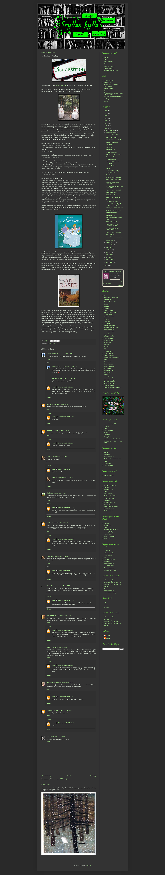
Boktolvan (107, 434)
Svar (49, 363)
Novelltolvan (107, 344)
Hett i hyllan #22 (110, 215)
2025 (106, 113)
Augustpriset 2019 (111, 159)
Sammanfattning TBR (112, 135)
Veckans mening (109, 383)
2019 (106, 128)
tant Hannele (55, 378)
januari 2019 (110, 262)
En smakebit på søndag (111, 312)
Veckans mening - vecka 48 (113, 140)
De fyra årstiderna (109, 310)
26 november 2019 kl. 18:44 (66, 387)
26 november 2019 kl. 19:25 (64, 710)
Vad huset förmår (109, 379)
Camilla (49, 523)
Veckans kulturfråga (109, 381)
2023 (106, 118)
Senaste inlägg (46, 776)
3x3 (105, 295)
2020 (106, 125)
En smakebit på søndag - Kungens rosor (113, 171)
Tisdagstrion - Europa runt (113, 197)
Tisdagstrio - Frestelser (112, 157)
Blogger (89, 865)
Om (105, 603)
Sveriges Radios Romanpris (112, 84)
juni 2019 (109, 250)
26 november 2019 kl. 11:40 (67, 378)
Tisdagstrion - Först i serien (113, 179)
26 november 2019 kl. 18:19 (59, 647)
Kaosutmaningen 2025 (110, 424)
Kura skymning (110, 145)
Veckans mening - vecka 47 (113, 177)
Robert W (49, 456)
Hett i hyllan (107, 323)
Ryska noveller (108, 351)
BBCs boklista (108, 86)
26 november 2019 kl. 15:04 (65, 477)
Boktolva (106, 306)
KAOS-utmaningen (109, 502)
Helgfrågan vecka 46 (112, 192)
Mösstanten (50, 586)
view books (120, 285)
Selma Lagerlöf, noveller (111, 506)
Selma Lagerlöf (108, 353)
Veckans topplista (109, 385)
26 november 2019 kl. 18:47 (66, 539)
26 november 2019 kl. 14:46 (60, 523)
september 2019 (111, 242)
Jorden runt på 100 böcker (111, 70)
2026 (106, 111)
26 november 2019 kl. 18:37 (65, 682)
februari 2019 (110, 259)
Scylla (53, 387)
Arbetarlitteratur (108, 89)
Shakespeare (108, 99)
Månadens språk (109, 336)
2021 (106, 123)
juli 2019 (108, 247)
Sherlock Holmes (109, 355)
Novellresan (107, 342)
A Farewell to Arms (111, 166)
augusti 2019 (110, 245)
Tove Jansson (108, 372)
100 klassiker (108, 91)
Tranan (106, 64)
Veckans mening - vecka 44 (113, 232)
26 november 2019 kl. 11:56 (61, 430)
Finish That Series (109, 317)
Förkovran (107, 57)
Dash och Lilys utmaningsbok (114, 237)
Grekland (106, 607)
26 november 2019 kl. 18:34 (66, 600)
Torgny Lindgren (108, 370)
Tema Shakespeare (109, 366)
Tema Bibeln (107, 362)
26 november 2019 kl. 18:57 (66, 696)
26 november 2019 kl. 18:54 (66, 630)
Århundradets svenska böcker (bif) (114, 97)
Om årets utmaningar (110, 485)
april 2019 (109, 255)
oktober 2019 (110, 240)
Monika (49, 493)
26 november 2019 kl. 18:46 (66, 507)
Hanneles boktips (51, 354)
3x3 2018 (106, 619)
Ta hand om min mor (112, 137)
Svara (48, 359)
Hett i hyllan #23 (110, 195)
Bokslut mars (45, 785)
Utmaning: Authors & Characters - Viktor (112, 200)
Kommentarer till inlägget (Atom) (60, 779)
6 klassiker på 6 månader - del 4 (113, 584)
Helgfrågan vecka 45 (112, 212)
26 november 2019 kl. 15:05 (60, 556)
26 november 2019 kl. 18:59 (66, 665)
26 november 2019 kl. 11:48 (60, 404)
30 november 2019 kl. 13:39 (57, 736)
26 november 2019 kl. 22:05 (66, 723)
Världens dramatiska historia (112, 387)
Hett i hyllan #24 (110, 149)
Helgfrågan (107, 321)
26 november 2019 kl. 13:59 (66, 469)
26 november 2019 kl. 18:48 (66, 570)
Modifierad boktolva (109, 66)
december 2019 (110, 130)
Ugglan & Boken (61, 85)
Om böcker (107, 347)
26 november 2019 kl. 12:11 (60, 456)
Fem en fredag (108, 315)
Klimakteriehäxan (52, 682)
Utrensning (109, 147)
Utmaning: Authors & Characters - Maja (112, 224)
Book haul (107, 308)
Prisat (105, 59)
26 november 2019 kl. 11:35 (70, 366)
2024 (106, 116)
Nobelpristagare (108, 80)
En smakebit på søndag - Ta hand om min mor (114, 204)
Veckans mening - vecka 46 (113, 190)
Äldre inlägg (92, 776)
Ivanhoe (108, 168)
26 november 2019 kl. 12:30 (59, 493)
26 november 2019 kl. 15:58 (62, 586)
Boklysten (49, 430)
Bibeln (106, 101)
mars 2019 (109, 257)
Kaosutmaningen (109, 68)
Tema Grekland (108, 364)
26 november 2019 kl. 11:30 (65, 354)
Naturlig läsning (108, 62)
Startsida (69, 776)
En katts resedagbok (111, 152)
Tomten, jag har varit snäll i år (114, 208)
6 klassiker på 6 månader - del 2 (113, 623)
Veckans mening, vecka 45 (113, 210)
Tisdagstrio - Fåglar (111, 221)
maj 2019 (109, 252)
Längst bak (107, 334)
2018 (106, 265)
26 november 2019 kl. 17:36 (63, 615)
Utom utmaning (108, 377)
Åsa (48, 736)
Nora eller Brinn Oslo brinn (113, 154)
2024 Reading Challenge (113, 271)
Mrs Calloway (50, 615)
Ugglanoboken (51, 710)
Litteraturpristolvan (109, 332)
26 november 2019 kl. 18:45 (66, 417)
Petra (111, 274)
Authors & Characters (110, 302)
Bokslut (106, 304)
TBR (105, 359)
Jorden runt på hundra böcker (112, 459)
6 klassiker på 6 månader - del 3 (113, 582)
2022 (106, 121)
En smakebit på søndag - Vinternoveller (113, 228)
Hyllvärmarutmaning (110, 325)
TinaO (48, 647)
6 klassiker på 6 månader (111, 297)
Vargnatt (49, 404)
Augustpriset (107, 82)
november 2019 (110, 133)
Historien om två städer (112, 142)
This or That (109, 175)
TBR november (110, 234)
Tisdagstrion (51, 343)
